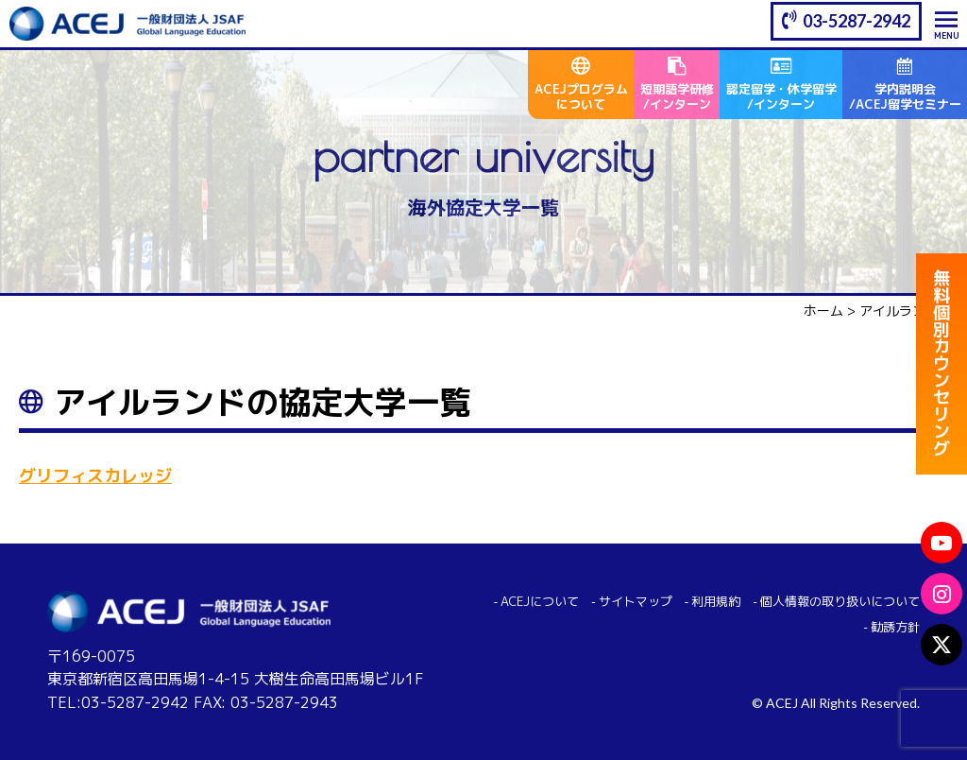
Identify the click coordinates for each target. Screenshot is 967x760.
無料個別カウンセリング (941, 369)
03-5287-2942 (856, 20)
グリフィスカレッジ (95, 476)
